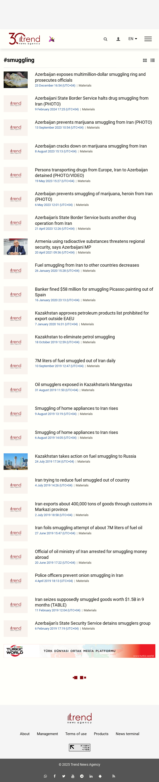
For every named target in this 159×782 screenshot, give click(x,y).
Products (101, 734)
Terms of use (76, 734)
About (25, 734)
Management (47, 734)
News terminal (127, 734)
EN (130, 39)
